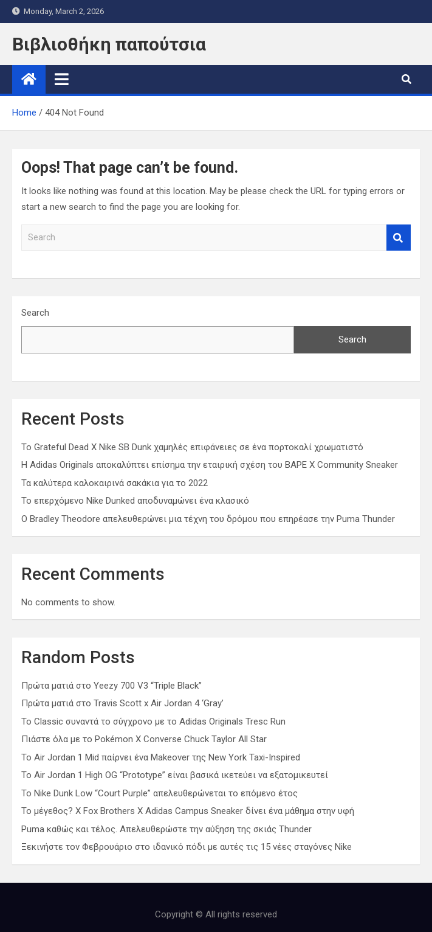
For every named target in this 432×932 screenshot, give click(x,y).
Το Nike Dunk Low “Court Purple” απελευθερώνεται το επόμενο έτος (159, 793)
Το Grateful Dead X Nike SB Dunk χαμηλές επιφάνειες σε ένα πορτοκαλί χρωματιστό (192, 447)
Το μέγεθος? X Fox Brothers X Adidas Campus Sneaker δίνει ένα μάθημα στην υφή (187, 810)
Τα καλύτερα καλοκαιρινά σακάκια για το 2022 (114, 483)
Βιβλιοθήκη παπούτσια (109, 44)
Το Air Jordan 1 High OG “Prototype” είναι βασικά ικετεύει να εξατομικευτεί (174, 775)
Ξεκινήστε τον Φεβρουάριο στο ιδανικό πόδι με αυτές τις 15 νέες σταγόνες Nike (186, 846)
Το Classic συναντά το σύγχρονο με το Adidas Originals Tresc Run (153, 721)
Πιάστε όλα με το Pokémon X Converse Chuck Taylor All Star (144, 739)
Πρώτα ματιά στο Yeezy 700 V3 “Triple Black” (111, 685)
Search (398, 237)
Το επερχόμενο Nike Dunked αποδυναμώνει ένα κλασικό (135, 500)
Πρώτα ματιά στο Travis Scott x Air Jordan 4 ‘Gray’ (122, 703)
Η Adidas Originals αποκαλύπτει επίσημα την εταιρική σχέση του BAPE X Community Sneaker (209, 464)
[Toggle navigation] (62, 79)
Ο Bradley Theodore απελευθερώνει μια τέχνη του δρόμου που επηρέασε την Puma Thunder (208, 518)
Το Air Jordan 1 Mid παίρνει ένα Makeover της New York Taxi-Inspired (160, 757)
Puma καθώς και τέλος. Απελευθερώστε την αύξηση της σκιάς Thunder (166, 829)
